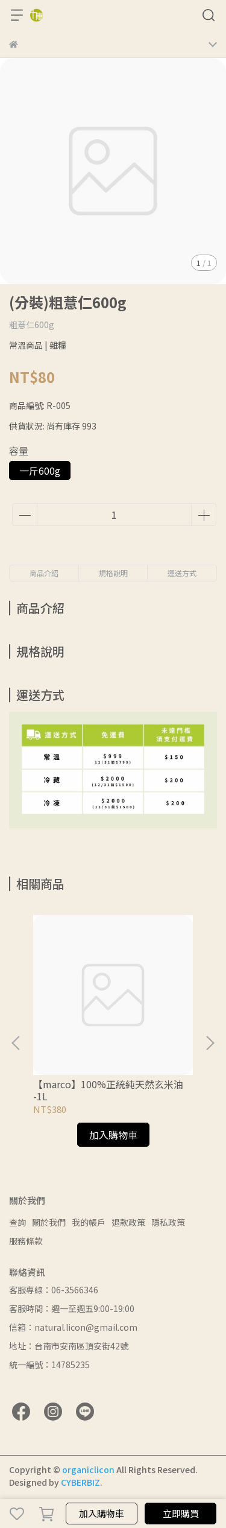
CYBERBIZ (80, 1482)
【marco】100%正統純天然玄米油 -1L (108, 1090)
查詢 (17, 1222)
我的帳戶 (88, 1222)
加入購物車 (101, 1513)
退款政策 (128, 1222)
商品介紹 (44, 573)
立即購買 (181, 1513)
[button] (209, 1043)
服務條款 (26, 1241)
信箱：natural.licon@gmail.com (73, 1327)
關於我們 (49, 1222)
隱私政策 (168, 1222)
